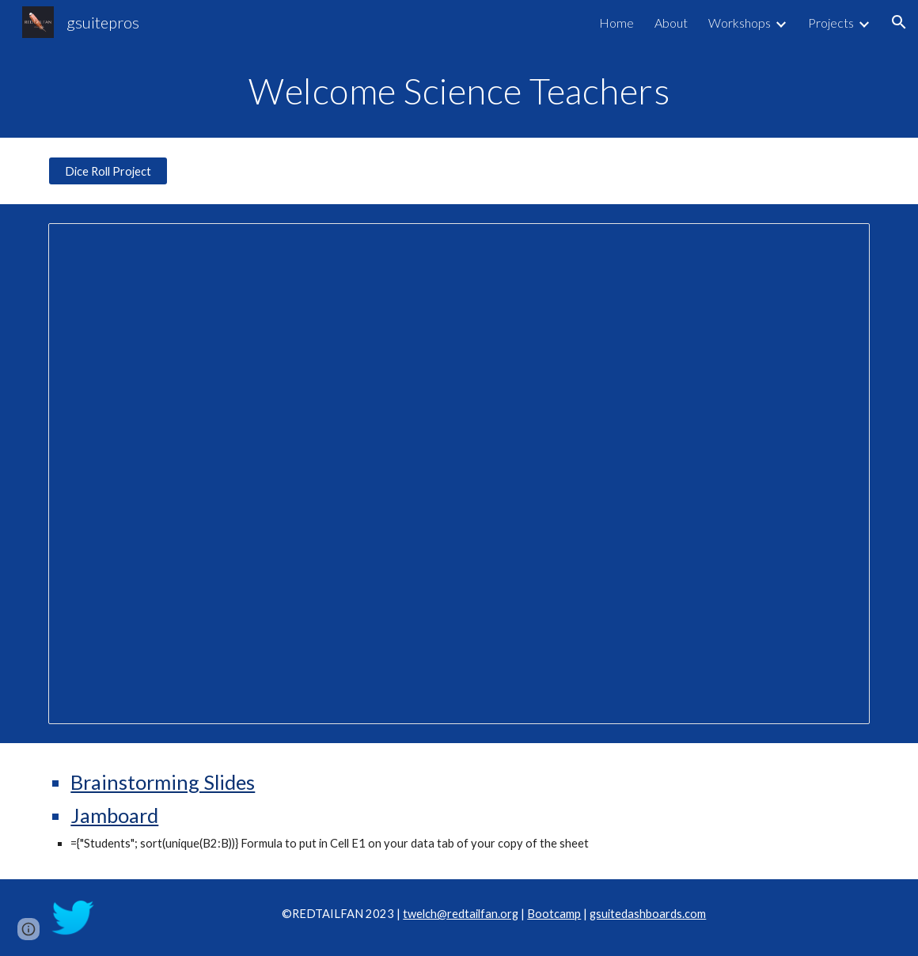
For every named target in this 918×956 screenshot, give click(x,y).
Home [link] (616, 22)
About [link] (671, 22)
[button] (899, 22)
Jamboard (114, 815)
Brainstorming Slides (162, 782)
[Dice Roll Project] (108, 171)
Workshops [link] (739, 22)
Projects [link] (831, 22)
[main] (458, 91)
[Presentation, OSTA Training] (458, 473)
